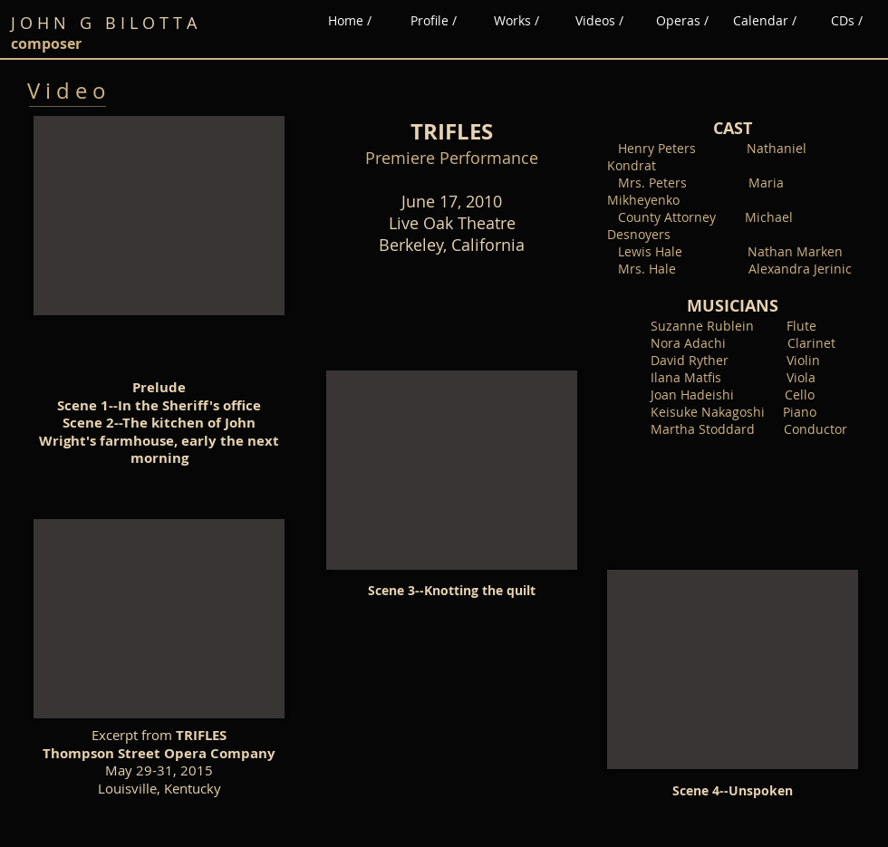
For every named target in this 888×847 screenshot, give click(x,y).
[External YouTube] (159, 215)
